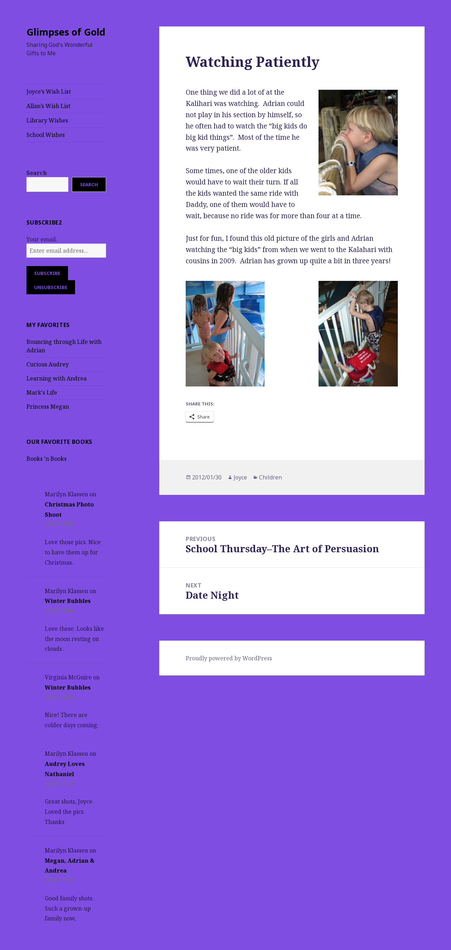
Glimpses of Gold (65, 31)
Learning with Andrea (56, 378)
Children (270, 477)
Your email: (41, 239)
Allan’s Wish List (48, 106)
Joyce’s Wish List (48, 91)
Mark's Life (41, 392)
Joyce (240, 477)
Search (36, 173)
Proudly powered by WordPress (229, 658)
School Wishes (45, 135)
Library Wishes (47, 120)
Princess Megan (47, 406)
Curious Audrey (47, 364)
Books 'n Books (46, 459)
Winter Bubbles (68, 601)
